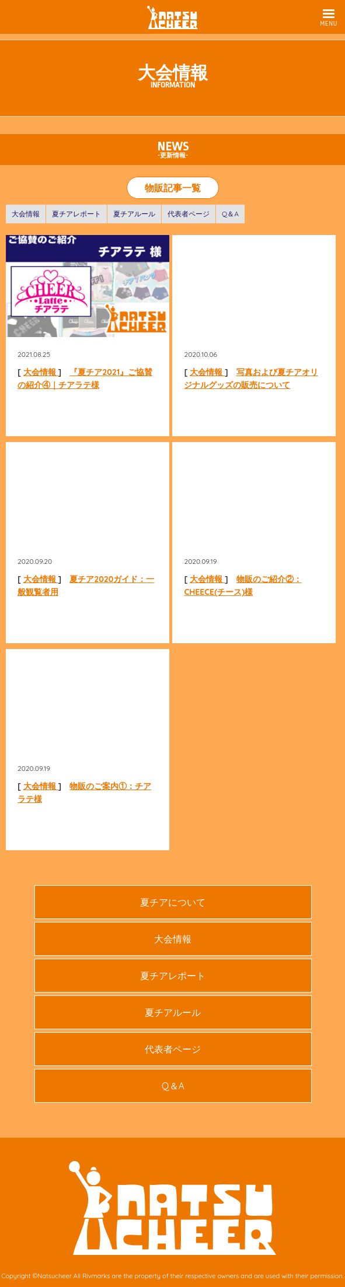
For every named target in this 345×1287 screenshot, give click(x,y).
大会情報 (26, 213)
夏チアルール (134, 213)
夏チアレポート (76, 213)
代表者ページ (189, 213)
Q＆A (230, 213)
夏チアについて (172, 902)
